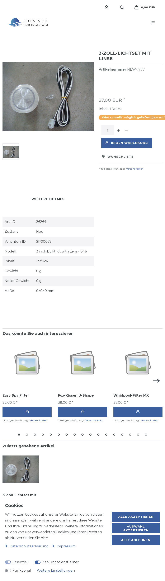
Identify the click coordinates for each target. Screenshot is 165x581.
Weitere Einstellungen (56, 570)
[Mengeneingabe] (107, 130)
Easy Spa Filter (16, 395)
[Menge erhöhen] (119, 130)
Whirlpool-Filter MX (131, 395)
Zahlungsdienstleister (60, 562)
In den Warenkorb (126, 143)
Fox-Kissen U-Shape (76, 395)
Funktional (22, 570)
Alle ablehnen (135, 540)
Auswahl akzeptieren (135, 528)
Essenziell (21, 562)
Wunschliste (118, 157)
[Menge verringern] (126, 130)
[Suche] (122, 7)
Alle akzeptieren (136, 517)
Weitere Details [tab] (48, 199)
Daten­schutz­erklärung (27, 546)
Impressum (64, 546)
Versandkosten (134, 168)
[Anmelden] (107, 7)
